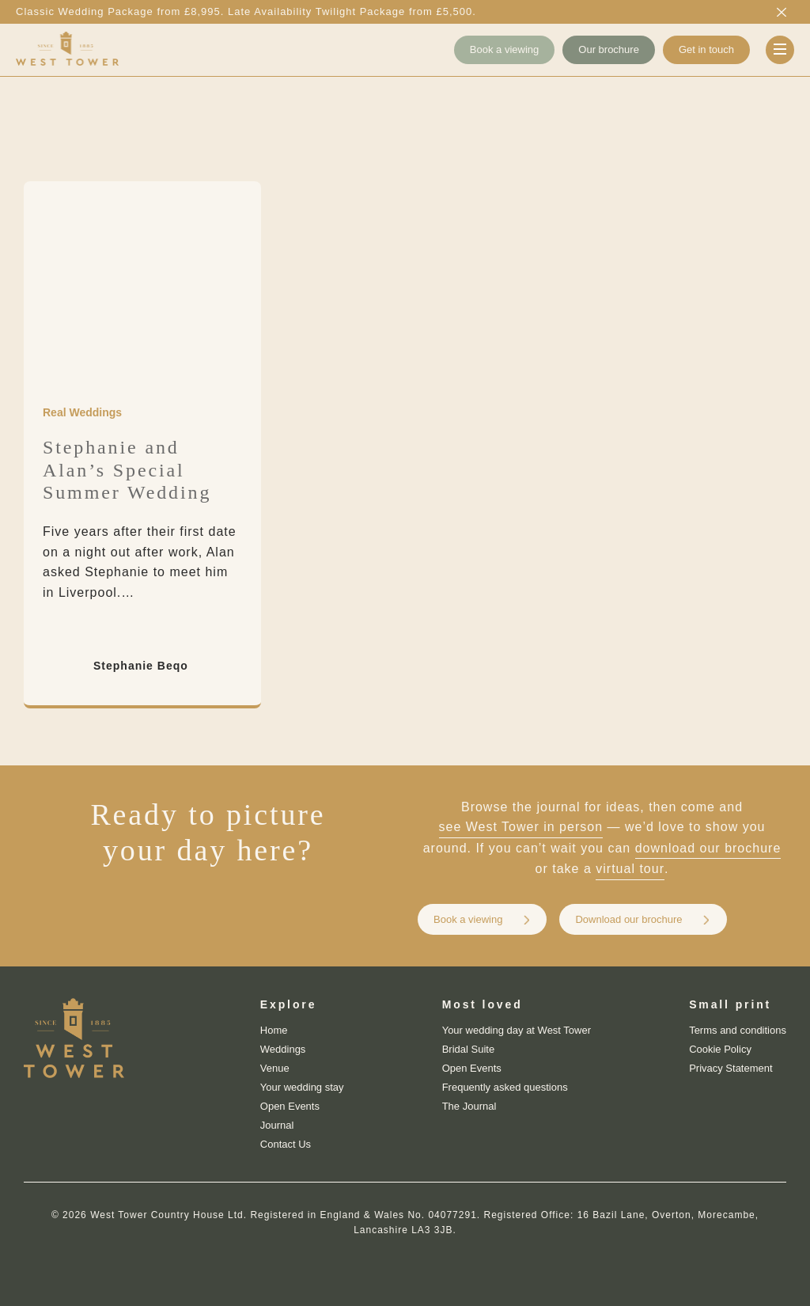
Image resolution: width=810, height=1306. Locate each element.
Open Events (290, 1106)
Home (274, 1030)
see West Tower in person (521, 826)
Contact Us (285, 1144)
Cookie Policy (720, 1049)
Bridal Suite (468, 1049)
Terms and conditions (737, 1030)
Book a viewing (504, 49)
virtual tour (630, 868)
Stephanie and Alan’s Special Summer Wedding (127, 470)
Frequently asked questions (505, 1087)
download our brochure (708, 848)
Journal (277, 1125)
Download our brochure (628, 919)
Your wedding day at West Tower (516, 1030)
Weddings (283, 1049)
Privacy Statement (731, 1068)
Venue (275, 1068)
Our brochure (608, 49)
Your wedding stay (302, 1087)
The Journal (469, 1106)
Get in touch (706, 49)
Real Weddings (82, 412)
